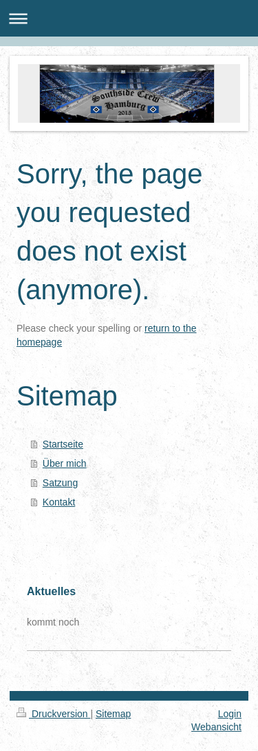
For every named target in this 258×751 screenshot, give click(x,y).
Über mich (65, 463)
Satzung (60, 482)
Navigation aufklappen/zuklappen (129, 18)
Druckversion (53, 713)
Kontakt (59, 502)
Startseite (63, 444)
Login (229, 713)
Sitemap (113, 713)
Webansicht (216, 726)
